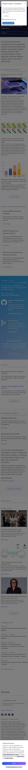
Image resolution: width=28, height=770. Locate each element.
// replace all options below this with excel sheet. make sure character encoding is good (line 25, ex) (14, 16)
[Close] (25, 3)
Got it (14, 763)
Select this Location (8, 23)
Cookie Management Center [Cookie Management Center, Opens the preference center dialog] (14, 767)
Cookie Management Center (11, 754)
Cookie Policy (20, 756)
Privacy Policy (9, 758)
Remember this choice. (9, 19)
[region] (14, 755)
